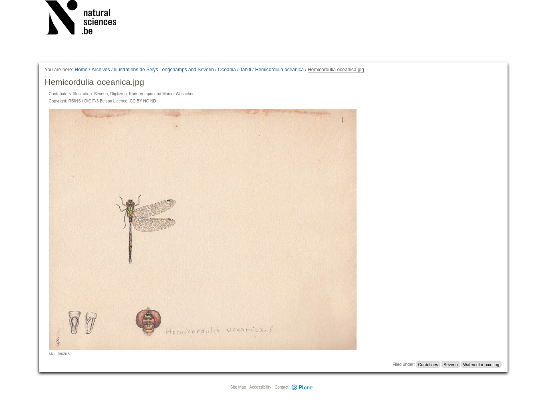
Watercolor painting (481, 364)
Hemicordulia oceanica (279, 69)
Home (81, 69)
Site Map (238, 387)
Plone (303, 387)
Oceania (227, 69)
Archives (101, 69)
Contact (281, 387)
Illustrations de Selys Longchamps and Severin (164, 69)
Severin (450, 364)
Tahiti (245, 69)
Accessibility (260, 387)
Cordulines (428, 364)
